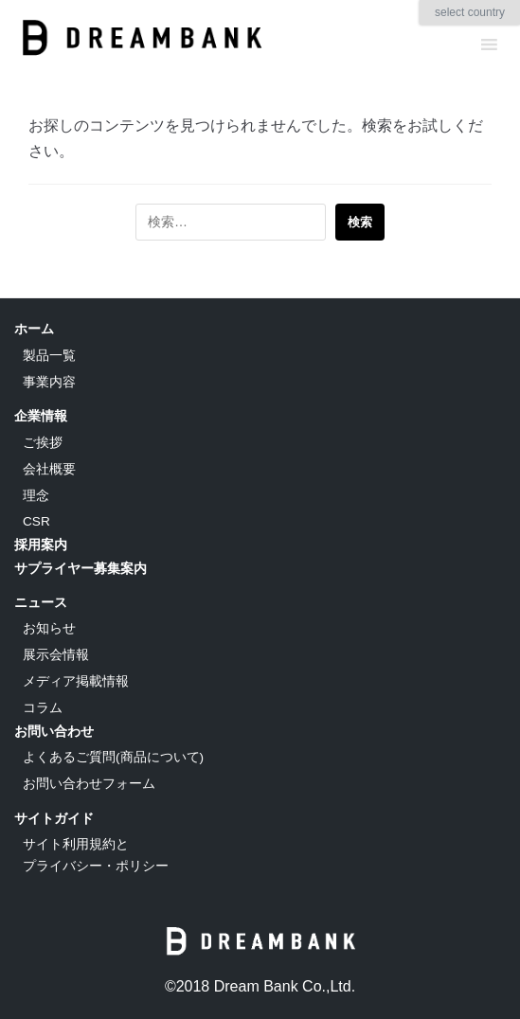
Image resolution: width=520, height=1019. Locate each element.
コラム (43, 708)
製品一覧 (49, 356)
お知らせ (49, 628)
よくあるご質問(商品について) (113, 757)
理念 (36, 496)
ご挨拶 (43, 443)
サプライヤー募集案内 (80, 568)
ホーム (34, 328)
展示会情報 (56, 655)
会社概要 (49, 469)
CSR (36, 521)
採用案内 (40, 544)
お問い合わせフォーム (89, 784)
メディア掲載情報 (76, 681)
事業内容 (49, 382)
